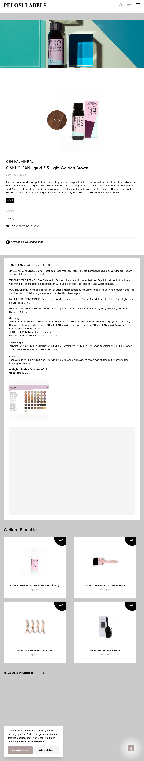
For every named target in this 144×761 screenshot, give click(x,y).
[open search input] (120, 5)
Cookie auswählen (35, 741)
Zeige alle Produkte (24, 673)
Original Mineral (19, 161)
